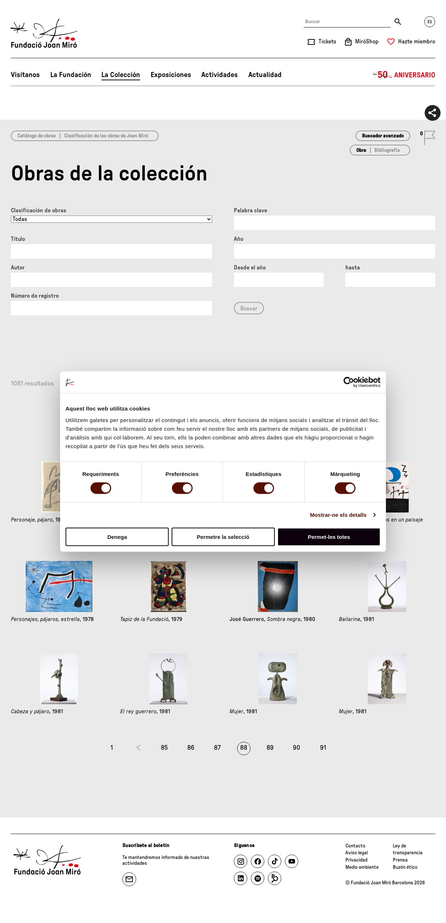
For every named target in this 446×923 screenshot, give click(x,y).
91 (323, 748)
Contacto (355, 845)
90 (296, 748)
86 (190, 748)
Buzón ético (405, 867)
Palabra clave (250, 210)
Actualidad (265, 74)
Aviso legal (356, 852)
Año (238, 239)
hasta (352, 268)
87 (217, 748)
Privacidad (356, 860)
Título (18, 239)
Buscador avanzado (383, 136)
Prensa (400, 860)
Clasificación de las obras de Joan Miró (106, 136)
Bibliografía (387, 150)
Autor (18, 268)
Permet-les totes (329, 536)
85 (164, 748)
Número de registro (35, 296)
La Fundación (70, 74)
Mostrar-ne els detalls (338, 515)
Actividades (219, 74)
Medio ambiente (362, 867)
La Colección (120, 74)
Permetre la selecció (223, 536)
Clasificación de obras (38, 210)
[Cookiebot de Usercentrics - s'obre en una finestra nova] (348, 382)
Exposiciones (171, 74)
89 (270, 748)
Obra (361, 150)
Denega (117, 536)
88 (243, 748)
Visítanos (25, 74)
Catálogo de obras (36, 136)
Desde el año (250, 268)
